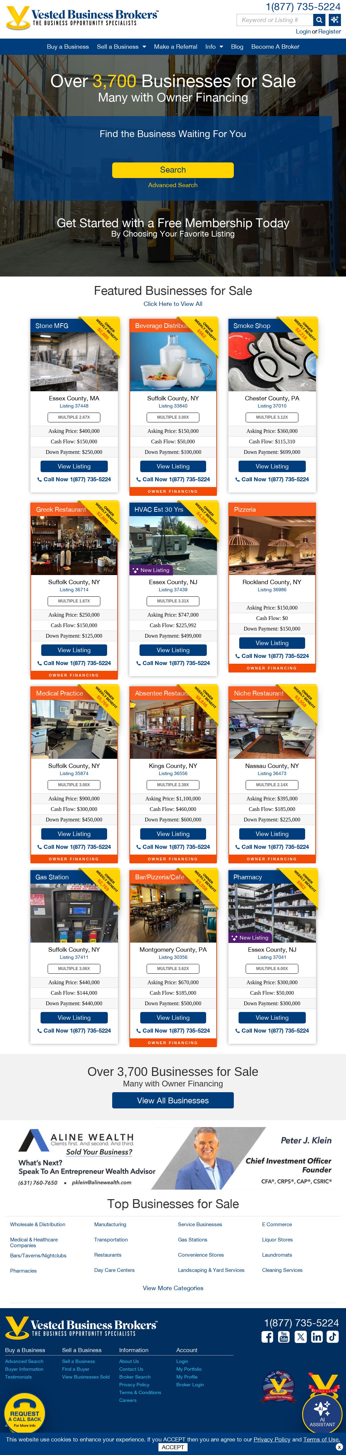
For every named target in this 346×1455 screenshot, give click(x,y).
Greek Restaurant (61, 509)
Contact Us (131, 1369)
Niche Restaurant (259, 693)
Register (329, 31)
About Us (129, 1361)
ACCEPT (173, 1447)
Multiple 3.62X (173, 968)
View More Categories (173, 1288)
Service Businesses (200, 1224)
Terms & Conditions (140, 1392)
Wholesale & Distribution (37, 1224)
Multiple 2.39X (173, 784)
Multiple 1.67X (74, 601)
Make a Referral (175, 46)
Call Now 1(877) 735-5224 (74, 479)
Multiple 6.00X (272, 968)
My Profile (187, 1377)
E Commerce (277, 1224)
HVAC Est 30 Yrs (158, 509)
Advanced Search (173, 185)
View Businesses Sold (85, 1377)
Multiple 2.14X (272, 784)
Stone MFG (51, 325)
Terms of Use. (321, 1439)
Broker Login (190, 1384)
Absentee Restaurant (165, 693)
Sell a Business (118, 46)
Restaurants (108, 1255)
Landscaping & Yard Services (211, 1270)
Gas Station (52, 877)
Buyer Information (24, 1369)
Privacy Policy (134, 1384)
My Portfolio (189, 1369)
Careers (128, 1400)
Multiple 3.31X (173, 601)
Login (303, 31)
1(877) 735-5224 (303, 6)
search (173, 169)
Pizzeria (245, 509)
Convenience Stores (201, 1255)
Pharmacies (23, 1271)
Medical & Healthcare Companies (34, 1242)
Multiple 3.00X (173, 417)
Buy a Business (68, 46)
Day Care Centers (114, 1270)
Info (210, 46)
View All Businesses (173, 1100)
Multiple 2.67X (74, 417)
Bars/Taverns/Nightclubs (38, 1255)
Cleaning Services (282, 1270)
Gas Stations (192, 1239)
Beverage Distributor (164, 325)
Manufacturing (110, 1224)
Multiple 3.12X (272, 417)
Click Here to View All (173, 303)
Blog (237, 46)
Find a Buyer (76, 1369)
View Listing (74, 466)
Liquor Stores (277, 1239)
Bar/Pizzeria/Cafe (159, 877)
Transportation (111, 1239)
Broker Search (135, 1377)
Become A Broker (275, 46)
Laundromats (277, 1255)
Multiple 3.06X (74, 968)
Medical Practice (59, 693)
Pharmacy (247, 877)
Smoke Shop (251, 325)
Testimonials (18, 1377)
